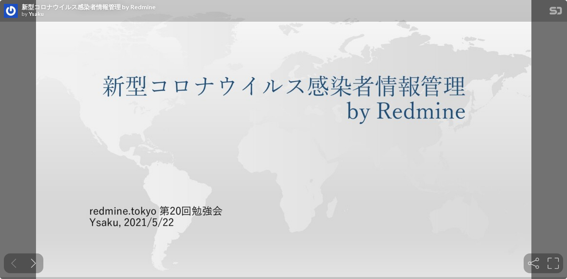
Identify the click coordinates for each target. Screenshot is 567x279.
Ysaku (36, 14)
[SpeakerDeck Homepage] (556, 12)
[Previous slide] (13, 263)
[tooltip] (533, 263)
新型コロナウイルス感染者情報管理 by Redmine (89, 7)
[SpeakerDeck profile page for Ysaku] (11, 11)
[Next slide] (33, 263)
